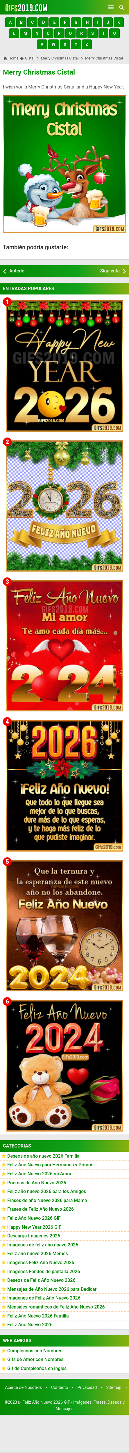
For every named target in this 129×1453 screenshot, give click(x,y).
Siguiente (110, 271)
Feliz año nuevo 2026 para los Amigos (46, 1191)
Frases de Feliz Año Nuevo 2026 (40, 1209)
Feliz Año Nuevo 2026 (30, 1324)
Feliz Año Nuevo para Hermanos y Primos (50, 1165)
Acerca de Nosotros (23, 1387)
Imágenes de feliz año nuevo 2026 (42, 1245)
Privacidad (87, 1387)
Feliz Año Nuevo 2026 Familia (38, 1316)
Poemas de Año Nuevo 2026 (36, 1182)
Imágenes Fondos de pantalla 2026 (43, 1271)
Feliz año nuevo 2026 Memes (37, 1253)
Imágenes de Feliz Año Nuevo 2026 (43, 1298)
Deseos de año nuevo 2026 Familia (43, 1156)
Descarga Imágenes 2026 (33, 1236)
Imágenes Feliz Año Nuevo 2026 (40, 1262)
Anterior (17, 271)
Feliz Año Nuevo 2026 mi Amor (39, 1174)
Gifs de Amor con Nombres (35, 1359)
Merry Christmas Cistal (39, 72)
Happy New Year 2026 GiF (34, 1227)
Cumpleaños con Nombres (34, 1350)
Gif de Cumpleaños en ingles (37, 1368)
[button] (10, 22)
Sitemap (114, 1387)
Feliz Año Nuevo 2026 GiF (34, 1218)
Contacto (59, 1387)
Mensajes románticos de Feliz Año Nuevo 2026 (56, 1307)
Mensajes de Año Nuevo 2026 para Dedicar (51, 1289)
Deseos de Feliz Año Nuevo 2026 (41, 1280)
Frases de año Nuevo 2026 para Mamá (47, 1200)
